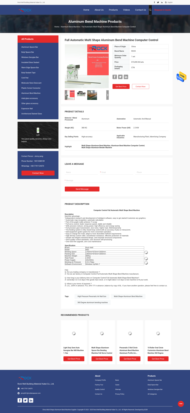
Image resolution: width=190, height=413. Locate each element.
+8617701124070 (37, 166)
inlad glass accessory (29, 98)
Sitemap (118, 389)
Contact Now (38, 173)
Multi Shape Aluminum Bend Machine (128, 296)
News (117, 380)
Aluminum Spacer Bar (29, 47)
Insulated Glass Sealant (30, 62)
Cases (117, 385)
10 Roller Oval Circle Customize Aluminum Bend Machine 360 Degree (158, 350)
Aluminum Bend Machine (70, 27)
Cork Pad (24, 78)
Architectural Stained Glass (31, 114)
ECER (146, 410)
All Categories (152, 394)
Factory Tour (99, 385)
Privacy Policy (119, 394)
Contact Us (98, 394)
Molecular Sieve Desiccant (31, 83)
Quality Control (100, 389)
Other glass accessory (29, 103)
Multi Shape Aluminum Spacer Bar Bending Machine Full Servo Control (102, 350)
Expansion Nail (27, 109)
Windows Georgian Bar (30, 57)
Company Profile (100, 380)
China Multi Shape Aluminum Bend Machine (56, 410)
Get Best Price (121, 87)
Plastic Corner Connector (31, 88)
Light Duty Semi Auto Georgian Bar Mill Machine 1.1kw (73, 350)
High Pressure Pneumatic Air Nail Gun (92, 296)
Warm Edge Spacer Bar (30, 68)
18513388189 (39, 161)
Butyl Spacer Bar (27, 52)
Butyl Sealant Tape (28, 73)
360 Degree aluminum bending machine (93, 302)
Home (56, 27)
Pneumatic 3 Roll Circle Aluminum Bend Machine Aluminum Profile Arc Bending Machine (129, 350)
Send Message (82, 189)
